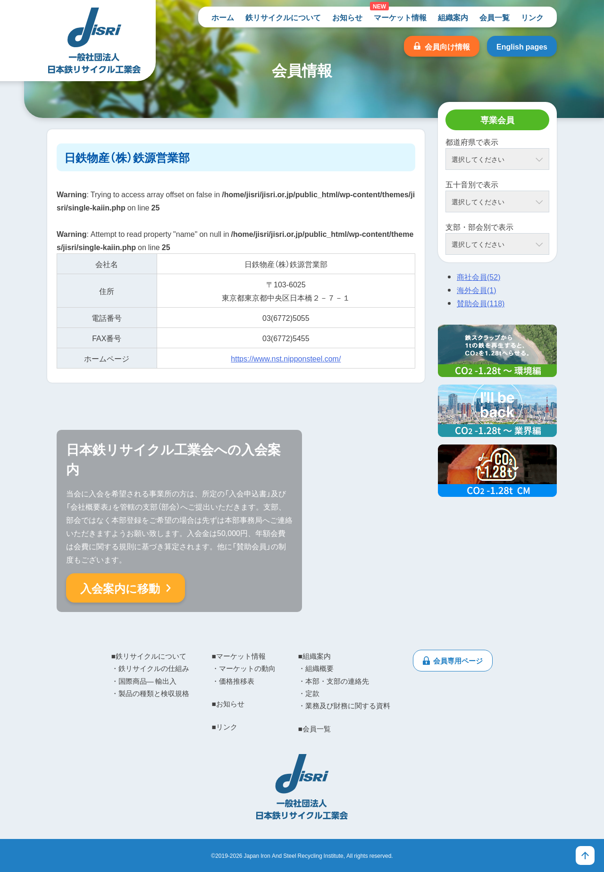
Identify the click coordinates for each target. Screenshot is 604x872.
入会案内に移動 (120, 587)
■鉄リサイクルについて (148, 656)
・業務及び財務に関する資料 (344, 705)
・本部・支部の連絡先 (333, 681)
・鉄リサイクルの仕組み (150, 668)
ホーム (222, 17)
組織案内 (453, 17)
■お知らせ (228, 703)
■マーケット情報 (239, 656)
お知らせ (347, 17)
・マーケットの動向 (244, 668)
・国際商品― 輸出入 (143, 681)
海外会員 (476, 289)
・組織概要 (316, 668)
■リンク (224, 726)
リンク (532, 17)
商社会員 (478, 276)
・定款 (308, 693)
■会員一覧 (314, 728)
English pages (521, 46)
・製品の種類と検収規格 (150, 693)
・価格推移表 (233, 681)
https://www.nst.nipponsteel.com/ (286, 358)
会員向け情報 (447, 46)
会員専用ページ (458, 660)
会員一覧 (494, 17)
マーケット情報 (400, 17)
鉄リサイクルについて (283, 17)
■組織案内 (314, 656)
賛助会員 (480, 303)
